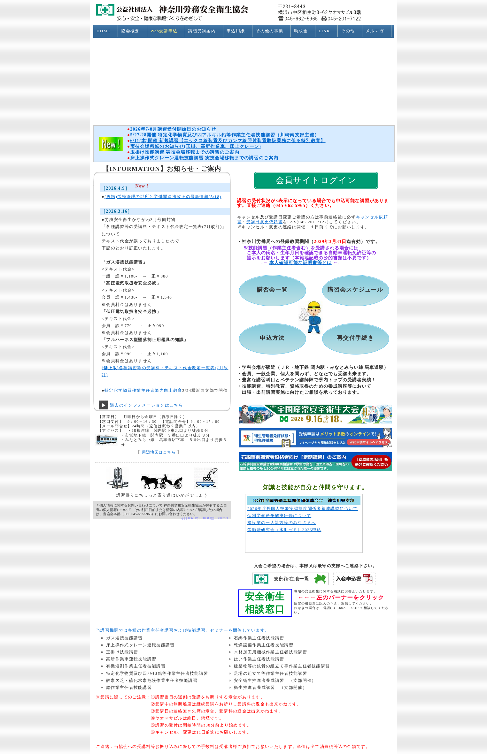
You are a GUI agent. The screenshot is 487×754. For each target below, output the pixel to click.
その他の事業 (272, 30)
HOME (106, 30)
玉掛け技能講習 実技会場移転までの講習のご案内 (184, 152)
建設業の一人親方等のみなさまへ (281, 522)
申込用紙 (238, 30)
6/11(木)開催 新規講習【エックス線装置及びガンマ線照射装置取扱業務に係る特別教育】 (228, 140)
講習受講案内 (204, 30)
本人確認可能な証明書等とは (300, 262)
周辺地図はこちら (159, 452)
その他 (350, 30)
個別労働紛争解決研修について (279, 515)
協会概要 (133, 30)
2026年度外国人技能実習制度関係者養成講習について (302, 508)
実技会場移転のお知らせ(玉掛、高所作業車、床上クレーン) (195, 146)
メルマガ (377, 30)
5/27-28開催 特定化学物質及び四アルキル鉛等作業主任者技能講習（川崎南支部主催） (225, 135)
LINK (327, 30)
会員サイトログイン (316, 180)
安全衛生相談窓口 (265, 602)
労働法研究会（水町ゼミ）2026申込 (284, 529)
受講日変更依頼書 (264, 221)
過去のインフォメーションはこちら (146, 405)
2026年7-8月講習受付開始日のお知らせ (173, 129)
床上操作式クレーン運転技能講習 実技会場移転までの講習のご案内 (204, 158)
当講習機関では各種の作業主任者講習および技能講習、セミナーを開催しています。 (182, 630)
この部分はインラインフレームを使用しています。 (164, 283)
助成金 (303, 30)
